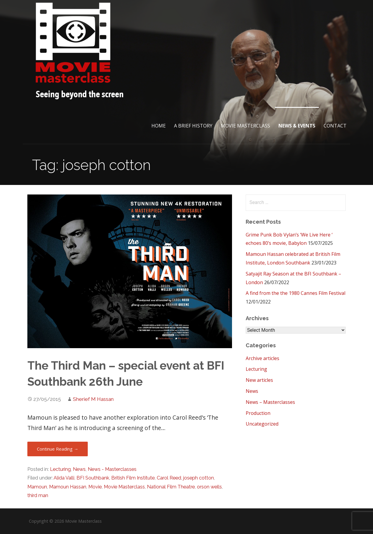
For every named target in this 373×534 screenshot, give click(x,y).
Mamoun (37, 487)
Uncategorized (262, 424)
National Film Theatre (171, 487)
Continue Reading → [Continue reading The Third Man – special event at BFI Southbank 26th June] (57, 449)
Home (158, 125)
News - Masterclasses (112, 469)
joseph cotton (198, 478)
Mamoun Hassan (67, 487)
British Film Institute (133, 478)
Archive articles (262, 358)
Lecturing (60, 469)
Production (258, 413)
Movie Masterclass (245, 125)
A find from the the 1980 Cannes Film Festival (295, 293)
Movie (95, 487)
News (79, 469)
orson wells (209, 487)
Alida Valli (64, 478)
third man (37, 495)
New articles (259, 380)
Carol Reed (169, 478)
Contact (335, 125)
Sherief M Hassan (93, 399)
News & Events (296, 125)
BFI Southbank (92, 478)
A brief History (193, 125)
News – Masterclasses (270, 402)
